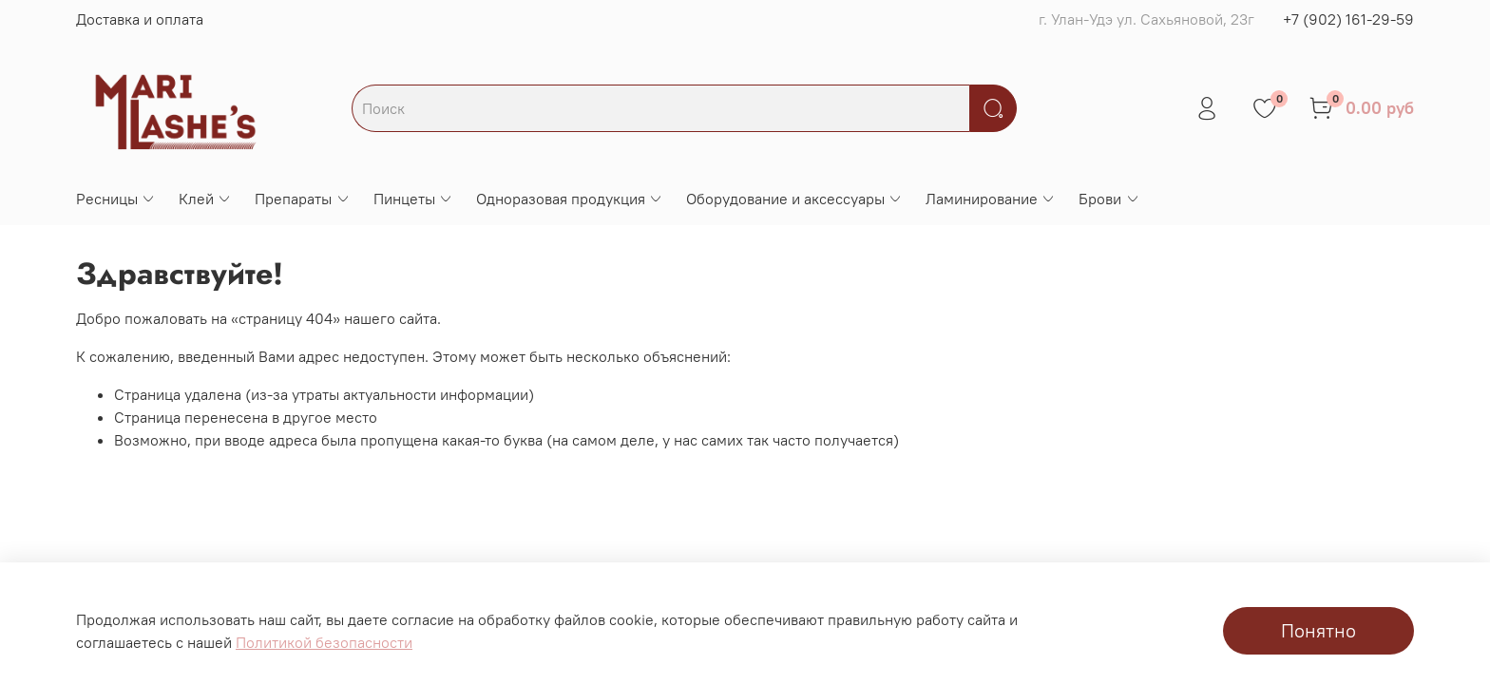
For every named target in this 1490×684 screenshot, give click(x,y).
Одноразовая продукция (569, 198)
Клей (205, 198)
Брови (1109, 198)
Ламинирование (991, 198)
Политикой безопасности (324, 642)
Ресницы (116, 198)
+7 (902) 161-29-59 (1348, 19)
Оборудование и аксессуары (794, 198)
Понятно (1318, 630)
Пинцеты (413, 198)
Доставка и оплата (139, 19)
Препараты (302, 198)
